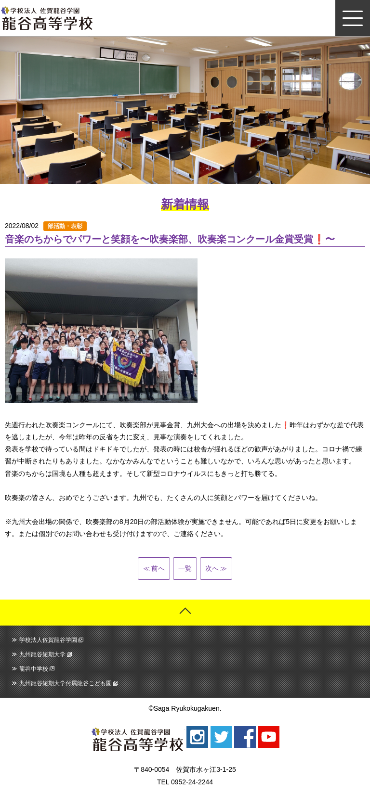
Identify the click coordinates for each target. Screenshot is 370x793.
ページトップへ (185, 613)
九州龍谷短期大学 (42, 654)
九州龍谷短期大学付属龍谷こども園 (65, 683)
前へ (158, 568)
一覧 (185, 568)
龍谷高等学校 (47, 18)
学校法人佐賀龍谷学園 (48, 640)
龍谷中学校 (33, 668)
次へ (212, 568)
